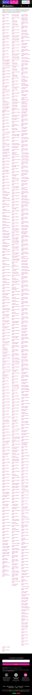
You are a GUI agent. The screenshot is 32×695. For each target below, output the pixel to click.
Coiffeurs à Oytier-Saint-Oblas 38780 (15, 385)
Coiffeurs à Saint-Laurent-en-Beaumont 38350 (24, 188)
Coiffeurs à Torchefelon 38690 (24, 489)
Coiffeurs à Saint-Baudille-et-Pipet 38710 (24, 27)
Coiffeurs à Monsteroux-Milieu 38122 (15, 266)
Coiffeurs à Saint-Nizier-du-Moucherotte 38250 (25, 257)
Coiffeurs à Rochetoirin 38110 (15, 523)
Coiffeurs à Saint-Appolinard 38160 (15, 579)
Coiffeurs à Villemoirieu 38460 (24, 616)
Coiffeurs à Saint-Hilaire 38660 (24, 112)
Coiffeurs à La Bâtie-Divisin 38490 (6, 550)
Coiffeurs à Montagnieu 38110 (15, 279)
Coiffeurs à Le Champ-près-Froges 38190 (15, 109)
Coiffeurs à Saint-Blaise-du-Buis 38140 (25, 34)
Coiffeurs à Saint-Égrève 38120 (24, 77)
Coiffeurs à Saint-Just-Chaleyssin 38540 (24, 174)
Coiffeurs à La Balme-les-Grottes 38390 (6, 547)
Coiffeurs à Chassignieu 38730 (5, 243)
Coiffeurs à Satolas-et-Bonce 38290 (25, 407)
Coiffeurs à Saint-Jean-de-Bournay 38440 (24, 141)
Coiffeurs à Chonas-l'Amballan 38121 (6, 294)
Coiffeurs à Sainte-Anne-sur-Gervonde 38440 (25, 376)
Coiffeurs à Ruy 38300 (16, 543)
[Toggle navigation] (29, 6)
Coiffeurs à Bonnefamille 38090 (6, 144)
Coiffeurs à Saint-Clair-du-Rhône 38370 (25, 61)
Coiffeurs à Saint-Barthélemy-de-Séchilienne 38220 (24, 19)
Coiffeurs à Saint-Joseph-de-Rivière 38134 (24, 163)
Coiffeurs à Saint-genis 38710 (24, 88)
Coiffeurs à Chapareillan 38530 (5, 216)
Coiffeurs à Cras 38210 (6, 370)
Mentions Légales (10, 686)
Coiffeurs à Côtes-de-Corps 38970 (6, 355)
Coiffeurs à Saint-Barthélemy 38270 (24, 15)
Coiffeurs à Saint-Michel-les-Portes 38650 (24, 241)
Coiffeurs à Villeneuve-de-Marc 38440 (25, 620)
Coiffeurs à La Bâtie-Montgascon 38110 (6, 553)
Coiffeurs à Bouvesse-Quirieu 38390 (6, 156)
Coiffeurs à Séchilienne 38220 (24, 413)
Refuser (18, 693)
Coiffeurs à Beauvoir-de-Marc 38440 (6, 104)
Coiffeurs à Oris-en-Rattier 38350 (15, 370)
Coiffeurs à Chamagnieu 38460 (6, 192)
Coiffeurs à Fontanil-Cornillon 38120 (6, 454)
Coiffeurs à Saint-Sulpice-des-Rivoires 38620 (25, 350)
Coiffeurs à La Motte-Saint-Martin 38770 (16, 39)
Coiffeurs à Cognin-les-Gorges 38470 (6, 321)
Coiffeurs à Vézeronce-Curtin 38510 (24, 580)
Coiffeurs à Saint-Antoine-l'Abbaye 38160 (15, 575)
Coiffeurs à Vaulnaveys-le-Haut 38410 (25, 543)
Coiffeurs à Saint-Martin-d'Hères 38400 (25, 199)
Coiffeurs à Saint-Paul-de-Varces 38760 (25, 270)
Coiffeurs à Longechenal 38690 (15, 178)
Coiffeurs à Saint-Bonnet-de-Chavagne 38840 (25, 37)
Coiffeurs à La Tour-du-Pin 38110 (15, 66)
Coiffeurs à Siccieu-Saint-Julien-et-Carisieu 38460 (25, 443)
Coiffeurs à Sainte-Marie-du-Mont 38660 (25, 389)
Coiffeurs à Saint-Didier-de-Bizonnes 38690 (24, 69)
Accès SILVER (26, 2)
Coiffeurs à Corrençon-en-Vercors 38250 (5, 349)
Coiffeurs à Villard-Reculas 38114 (24, 601)
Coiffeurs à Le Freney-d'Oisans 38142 (16, 116)
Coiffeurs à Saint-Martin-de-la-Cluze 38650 (25, 210)
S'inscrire (16, 664)
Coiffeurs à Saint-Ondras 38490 (24, 261)
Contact (21, 687)
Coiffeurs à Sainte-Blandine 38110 (24, 380)
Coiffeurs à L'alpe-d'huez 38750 (5, 541)
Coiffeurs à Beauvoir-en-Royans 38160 (6, 107)
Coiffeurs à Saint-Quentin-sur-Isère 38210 (24, 314)
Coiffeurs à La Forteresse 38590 (15, 24)
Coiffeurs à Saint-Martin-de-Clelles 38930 (24, 206)
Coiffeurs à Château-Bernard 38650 (6, 246)
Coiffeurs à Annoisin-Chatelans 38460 (6, 36)
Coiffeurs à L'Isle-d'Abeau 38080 (5, 544)
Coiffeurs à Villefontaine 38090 (24, 613)
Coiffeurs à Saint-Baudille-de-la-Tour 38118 (25, 23)
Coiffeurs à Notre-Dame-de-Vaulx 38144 (16, 358)
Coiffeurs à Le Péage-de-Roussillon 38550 (16, 135)
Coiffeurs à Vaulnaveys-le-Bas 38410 (24, 539)
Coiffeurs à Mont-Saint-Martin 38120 (15, 273)
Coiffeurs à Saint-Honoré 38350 (24, 128)
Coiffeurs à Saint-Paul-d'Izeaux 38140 (25, 267)
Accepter (14, 693)
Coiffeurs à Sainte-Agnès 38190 (24, 373)
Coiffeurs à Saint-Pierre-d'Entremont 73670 (24, 282)
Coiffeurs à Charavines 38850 (5, 225)
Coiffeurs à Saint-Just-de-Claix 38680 (25, 178)
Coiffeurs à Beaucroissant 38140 (6, 89)
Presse (17, 687)
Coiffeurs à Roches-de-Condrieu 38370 (15, 520)
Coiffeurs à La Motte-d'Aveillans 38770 (16, 36)
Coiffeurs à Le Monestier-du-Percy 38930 (15, 125)
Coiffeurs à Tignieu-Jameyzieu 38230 (25, 486)
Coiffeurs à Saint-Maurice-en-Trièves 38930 (25, 222)
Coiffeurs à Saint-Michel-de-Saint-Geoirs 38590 (24, 232)
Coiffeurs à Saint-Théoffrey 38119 (24, 354)
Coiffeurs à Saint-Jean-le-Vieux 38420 (25, 159)
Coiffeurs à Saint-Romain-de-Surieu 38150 (24, 322)
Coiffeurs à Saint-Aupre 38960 (15, 585)
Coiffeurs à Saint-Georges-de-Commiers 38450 (24, 102)
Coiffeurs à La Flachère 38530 (14, 21)
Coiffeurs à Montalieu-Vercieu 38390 (16, 282)
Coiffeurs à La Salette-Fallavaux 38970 (16, 54)
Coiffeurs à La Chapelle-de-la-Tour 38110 (6, 562)
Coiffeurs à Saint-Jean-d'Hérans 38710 (25, 138)
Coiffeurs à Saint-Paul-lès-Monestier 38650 (24, 273)
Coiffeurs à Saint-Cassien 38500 (24, 44)
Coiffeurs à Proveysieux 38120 (15, 475)
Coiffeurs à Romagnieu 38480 (15, 529)
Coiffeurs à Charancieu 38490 (5, 219)
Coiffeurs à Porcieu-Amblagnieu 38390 (15, 460)
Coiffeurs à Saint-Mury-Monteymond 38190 (25, 245)
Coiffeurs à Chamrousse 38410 (5, 204)
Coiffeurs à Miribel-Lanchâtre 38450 (15, 238)
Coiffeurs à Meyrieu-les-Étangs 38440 (15, 229)
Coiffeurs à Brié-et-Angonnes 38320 (6, 171)
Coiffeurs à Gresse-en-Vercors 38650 (6, 493)
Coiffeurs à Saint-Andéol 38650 (15, 564)
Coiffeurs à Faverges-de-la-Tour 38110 (6, 442)
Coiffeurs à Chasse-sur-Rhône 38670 (6, 237)
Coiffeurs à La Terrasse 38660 (15, 63)
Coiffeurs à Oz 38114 (15, 388)
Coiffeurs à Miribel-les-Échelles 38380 (15, 241)
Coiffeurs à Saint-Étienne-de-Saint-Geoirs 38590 (24, 84)
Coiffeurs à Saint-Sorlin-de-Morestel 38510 (24, 342)
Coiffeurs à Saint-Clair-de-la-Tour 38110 (25, 58)
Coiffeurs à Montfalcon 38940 (15, 304)
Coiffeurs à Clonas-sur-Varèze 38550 (6, 315)
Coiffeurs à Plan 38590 (16, 429)
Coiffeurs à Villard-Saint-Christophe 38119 (25, 607)
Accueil (4, 686)
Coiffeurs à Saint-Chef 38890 (24, 47)
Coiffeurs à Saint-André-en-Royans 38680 (15, 568)
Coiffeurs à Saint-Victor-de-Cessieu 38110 (24, 361)
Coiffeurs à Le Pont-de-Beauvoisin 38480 (16, 144)
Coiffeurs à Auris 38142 (6, 65)
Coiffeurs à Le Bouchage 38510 (15, 99)
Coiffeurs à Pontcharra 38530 (15, 457)
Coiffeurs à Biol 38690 (6, 132)
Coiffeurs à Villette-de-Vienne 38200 (25, 626)
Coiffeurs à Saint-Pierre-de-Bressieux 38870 (25, 286)
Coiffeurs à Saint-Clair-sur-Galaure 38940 (24, 64)
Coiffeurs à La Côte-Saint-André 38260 (15, 15)
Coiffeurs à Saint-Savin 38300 (24, 332)
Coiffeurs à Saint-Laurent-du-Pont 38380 (24, 184)
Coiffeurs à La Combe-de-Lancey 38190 (6, 575)
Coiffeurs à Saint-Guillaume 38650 (24, 109)
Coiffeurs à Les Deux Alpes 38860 (15, 166)
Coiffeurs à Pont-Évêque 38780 (15, 454)
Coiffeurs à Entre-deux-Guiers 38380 (5, 420)
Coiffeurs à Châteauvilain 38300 (6, 249)
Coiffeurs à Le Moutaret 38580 (15, 129)
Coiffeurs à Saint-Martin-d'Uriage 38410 (25, 202)
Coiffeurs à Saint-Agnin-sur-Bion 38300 (16, 549)
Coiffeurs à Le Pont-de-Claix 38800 (15, 147)
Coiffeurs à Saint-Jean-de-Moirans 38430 (24, 145)
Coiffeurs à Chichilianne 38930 (5, 282)
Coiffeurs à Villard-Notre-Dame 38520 (24, 598)
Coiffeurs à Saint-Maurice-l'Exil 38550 (25, 226)
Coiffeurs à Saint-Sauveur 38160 (24, 329)
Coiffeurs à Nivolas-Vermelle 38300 (15, 343)
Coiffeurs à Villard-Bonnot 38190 (24, 592)
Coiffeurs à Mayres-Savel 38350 (15, 208)
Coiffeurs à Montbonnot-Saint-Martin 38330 (15, 288)
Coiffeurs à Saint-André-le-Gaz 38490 (15, 571)
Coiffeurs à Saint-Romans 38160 (24, 326)
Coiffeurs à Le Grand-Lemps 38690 (16, 119)
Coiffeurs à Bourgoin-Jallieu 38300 (6, 153)
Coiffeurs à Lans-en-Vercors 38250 (16, 87)
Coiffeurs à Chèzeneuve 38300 (5, 279)
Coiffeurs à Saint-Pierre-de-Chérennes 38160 (25, 294)
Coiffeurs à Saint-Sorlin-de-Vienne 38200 (24, 346)
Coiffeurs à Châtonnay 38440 (5, 258)
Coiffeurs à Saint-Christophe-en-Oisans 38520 (25, 50)
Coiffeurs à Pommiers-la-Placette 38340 (16, 441)
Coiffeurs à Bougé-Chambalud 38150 (5, 150)
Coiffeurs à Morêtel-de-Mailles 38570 (15, 322)
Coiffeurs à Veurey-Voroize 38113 (25, 571)
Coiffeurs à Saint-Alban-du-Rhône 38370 (15, 556)
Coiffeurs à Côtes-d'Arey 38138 (5, 352)
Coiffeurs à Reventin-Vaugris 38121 (16, 508)
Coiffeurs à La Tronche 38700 (14, 69)
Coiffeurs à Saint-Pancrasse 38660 (24, 264)
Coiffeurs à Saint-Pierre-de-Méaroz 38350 (24, 298)
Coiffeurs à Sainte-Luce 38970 (24, 383)
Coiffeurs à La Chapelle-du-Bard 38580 (5, 571)
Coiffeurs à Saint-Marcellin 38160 (24, 196)
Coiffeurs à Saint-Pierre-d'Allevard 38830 (24, 277)
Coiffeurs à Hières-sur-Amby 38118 (5, 505)
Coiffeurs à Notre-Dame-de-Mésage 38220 (15, 355)
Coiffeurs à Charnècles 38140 (5, 231)
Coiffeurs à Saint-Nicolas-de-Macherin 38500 (25, 253)
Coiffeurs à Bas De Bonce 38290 (5, 86)
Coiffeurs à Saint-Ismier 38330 (24, 131)
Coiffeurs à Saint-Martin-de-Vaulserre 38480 (25, 214)
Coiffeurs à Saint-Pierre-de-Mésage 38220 (24, 302)
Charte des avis (20, 686)
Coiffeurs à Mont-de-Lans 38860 (16, 270)
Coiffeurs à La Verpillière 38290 (15, 75)
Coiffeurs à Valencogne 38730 (24, 516)
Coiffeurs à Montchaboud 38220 (15, 298)
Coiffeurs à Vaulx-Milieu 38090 (24, 547)
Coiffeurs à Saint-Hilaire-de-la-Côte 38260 (24, 120)
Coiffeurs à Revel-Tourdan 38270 (15, 505)
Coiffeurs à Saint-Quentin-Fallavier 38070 (24, 309)
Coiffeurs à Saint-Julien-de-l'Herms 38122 (24, 167)
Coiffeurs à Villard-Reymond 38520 (24, 604)
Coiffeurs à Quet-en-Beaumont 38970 (16, 487)
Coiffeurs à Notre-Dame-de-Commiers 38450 (16, 346)
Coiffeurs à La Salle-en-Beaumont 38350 (16, 57)
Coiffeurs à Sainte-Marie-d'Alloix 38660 (25, 386)
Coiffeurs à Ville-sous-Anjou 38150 (25, 610)
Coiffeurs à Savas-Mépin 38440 (24, 410)
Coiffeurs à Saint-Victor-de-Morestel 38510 (24, 365)
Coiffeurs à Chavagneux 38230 (5, 264)
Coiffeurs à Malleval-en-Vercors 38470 (16, 187)
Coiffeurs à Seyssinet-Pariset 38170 (25, 434)
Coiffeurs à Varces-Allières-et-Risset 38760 (25, 526)
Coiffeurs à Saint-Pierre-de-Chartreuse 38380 (25, 290)
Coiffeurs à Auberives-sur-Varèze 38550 (6, 63)
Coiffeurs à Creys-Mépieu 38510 (5, 375)
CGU (15, 686)
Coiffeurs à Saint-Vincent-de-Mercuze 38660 (25, 369)
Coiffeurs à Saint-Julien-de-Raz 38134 (25, 171)
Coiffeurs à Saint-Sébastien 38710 (24, 335)
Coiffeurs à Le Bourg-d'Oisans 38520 (16, 102)
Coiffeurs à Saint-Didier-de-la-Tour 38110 (24, 73)
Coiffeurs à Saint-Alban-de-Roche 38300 (15, 552)
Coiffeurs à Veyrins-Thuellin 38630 (25, 574)
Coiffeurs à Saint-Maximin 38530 (24, 229)
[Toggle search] (21, 6)
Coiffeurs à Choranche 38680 (5, 297)
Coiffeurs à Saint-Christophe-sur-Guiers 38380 (25, 54)
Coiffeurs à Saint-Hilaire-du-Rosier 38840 (24, 124)
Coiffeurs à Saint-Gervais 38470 (24, 106)
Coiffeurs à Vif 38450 (25, 586)
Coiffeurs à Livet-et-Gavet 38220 (15, 175)
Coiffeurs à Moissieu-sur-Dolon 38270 (16, 253)
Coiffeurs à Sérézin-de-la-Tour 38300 (25, 422)
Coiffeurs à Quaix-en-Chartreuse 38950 (16, 484)
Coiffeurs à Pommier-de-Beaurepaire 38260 (16, 437)
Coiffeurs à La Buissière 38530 (5, 559)
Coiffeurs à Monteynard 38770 (15, 301)
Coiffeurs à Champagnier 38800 (6, 198)
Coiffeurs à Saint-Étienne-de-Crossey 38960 (24, 80)
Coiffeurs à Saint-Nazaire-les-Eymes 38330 (24, 249)
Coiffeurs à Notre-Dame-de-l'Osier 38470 (15, 350)
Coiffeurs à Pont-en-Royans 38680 (16, 451)
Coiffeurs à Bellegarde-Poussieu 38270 (6, 111)
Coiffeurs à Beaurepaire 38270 (5, 101)
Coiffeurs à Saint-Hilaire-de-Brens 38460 (24, 116)
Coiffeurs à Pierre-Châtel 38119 (15, 420)
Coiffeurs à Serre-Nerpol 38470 (24, 431)
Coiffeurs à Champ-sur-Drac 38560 (6, 195)
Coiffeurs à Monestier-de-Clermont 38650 (16, 259)
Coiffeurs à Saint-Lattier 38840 (24, 181)
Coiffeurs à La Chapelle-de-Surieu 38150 (6, 566)
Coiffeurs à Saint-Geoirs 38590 (24, 95)
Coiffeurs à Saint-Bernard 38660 (24, 31)
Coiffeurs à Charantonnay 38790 (6, 222)
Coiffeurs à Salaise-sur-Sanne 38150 (25, 395)
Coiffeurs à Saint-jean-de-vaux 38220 (25, 156)
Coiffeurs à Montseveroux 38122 (15, 313)
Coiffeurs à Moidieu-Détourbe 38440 (15, 247)
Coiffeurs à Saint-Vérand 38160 (24, 357)
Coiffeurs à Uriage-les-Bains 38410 (24, 507)
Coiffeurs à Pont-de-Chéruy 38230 (16, 448)
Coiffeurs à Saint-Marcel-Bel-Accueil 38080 (24, 192)
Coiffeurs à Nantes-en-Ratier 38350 (15, 337)
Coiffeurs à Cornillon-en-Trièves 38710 (6, 342)
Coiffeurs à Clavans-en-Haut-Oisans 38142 (6, 309)
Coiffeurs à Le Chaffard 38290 (15, 106)
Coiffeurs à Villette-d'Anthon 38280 (25, 623)
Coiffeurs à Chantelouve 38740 (6, 210)
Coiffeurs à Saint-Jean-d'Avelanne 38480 (24, 134)
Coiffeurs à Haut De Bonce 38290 (6, 496)
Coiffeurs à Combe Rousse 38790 (5, 327)
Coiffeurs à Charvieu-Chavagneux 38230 (6, 234)
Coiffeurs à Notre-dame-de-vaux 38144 (16, 361)
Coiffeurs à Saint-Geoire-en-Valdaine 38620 (25, 91)
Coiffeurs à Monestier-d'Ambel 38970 (16, 256)
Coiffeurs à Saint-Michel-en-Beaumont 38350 (25, 236)
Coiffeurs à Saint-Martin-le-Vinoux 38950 (24, 218)
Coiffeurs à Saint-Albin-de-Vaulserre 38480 (15, 560)
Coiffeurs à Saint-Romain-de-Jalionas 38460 (25, 318)
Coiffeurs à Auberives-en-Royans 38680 (6, 60)
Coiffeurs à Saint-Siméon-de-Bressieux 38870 (25, 338)
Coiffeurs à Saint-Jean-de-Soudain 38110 (24, 149)
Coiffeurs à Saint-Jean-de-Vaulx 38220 (25, 153)
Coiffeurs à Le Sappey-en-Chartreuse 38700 (15, 153)
